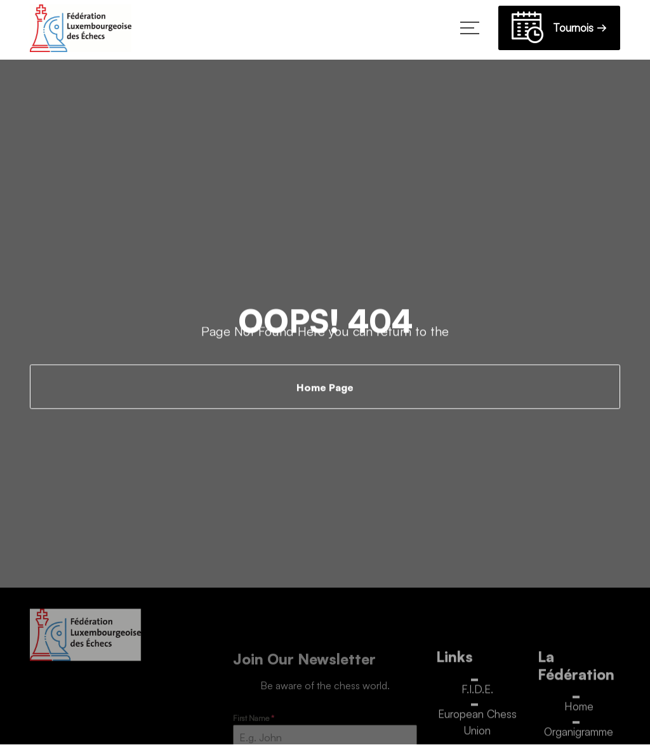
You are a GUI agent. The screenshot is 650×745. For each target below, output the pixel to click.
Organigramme (578, 734)
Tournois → (559, 30)
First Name (253, 722)
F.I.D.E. (477, 692)
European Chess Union (477, 726)
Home (579, 709)
